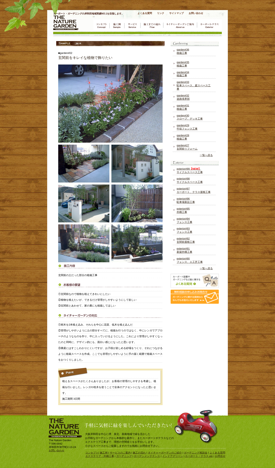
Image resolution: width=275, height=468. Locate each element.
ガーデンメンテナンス (147, 456)
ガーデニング (124, 456)
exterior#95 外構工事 (183, 210)
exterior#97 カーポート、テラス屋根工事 (194, 190)
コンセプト (101, 25)
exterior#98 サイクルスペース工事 (190, 180)
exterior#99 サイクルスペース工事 (190, 170)
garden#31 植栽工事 (183, 107)
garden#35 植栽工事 (183, 64)
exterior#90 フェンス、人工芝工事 (190, 260)
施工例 (104, 452)
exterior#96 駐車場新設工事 (186, 200)
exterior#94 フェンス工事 (184, 220)
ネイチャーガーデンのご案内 (180, 25)
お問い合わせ (196, 13)
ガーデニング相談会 (195, 452)
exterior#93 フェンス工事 (184, 230)
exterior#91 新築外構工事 (184, 250)
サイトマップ (176, 13)
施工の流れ (139, 452)
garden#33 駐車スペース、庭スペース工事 (194, 85)
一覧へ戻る (206, 155)
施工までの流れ (151, 25)
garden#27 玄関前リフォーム (187, 147)
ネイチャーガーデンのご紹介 (165, 452)
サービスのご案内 (132, 25)
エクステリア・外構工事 (99, 456)
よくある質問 (145, 13)
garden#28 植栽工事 (183, 137)
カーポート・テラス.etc (199, 456)
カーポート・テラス (209, 25)
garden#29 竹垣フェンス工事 (187, 127)
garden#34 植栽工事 (183, 74)
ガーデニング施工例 (116, 25)
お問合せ (220, 456)
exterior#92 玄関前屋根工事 (186, 240)
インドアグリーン (172, 456)
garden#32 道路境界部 (183, 97)
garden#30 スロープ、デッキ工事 (190, 117)
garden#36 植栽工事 (183, 51)
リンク (160, 13)
